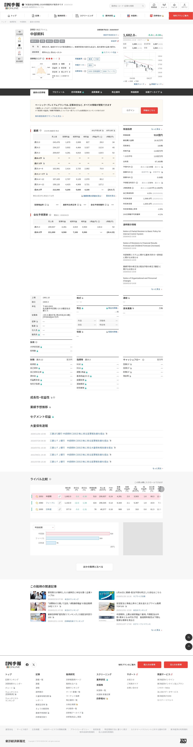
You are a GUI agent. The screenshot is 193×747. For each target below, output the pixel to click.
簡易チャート (139, 84)
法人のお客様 (176, 665)
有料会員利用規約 (87, 732)
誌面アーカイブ (153, 92)
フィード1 (50, 503)
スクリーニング (84, 15)
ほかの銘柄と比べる (93, 567)
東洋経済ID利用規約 (179, 729)
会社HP (114, 41)
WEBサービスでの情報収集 (55, 729)
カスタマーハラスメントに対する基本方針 (149, 729)
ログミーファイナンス (142, 624)
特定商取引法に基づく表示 (115, 729)
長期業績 (95, 92)
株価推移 (135, 92)
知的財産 (97, 729)
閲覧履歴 (154, 6)
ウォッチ (174, 6)
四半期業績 (76, 92)
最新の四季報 (39, 92)
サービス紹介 (22, 729)
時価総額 (39, 527)
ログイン (184, 6)
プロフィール (58, 92)
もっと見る (155, 129)
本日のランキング (72, 599)
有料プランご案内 (180, 16)
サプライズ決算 (139, 596)
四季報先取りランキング (74, 621)
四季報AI (157, 16)
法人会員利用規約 (106, 732)
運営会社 (9, 729)
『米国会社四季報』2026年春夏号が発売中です (44, 5)
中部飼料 (23, 22)
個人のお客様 (149, 665)
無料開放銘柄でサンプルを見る (48, 116)
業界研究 (108, 15)
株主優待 (116, 92)
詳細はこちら (149, 110)
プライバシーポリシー (79, 729)
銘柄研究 (60, 15)
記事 (36, 15)
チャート (164, 6)
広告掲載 (35, 729)
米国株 (132, 16)
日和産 (49, 509)
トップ (12, 16)
